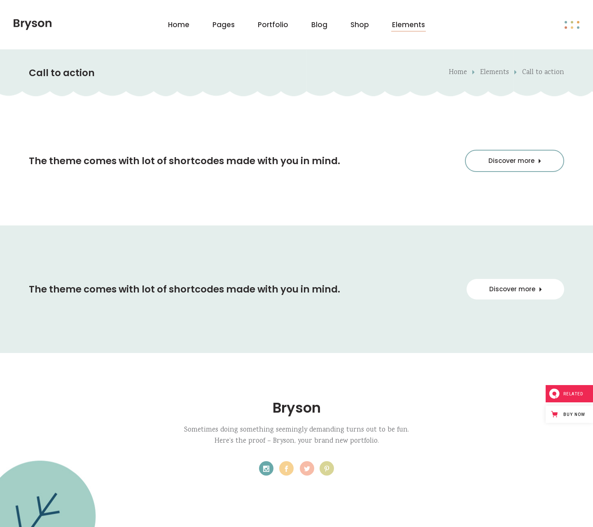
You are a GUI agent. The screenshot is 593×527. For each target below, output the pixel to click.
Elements (494, 72)
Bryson (297, 408)
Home (458, 72)
